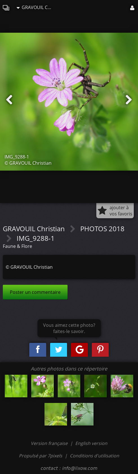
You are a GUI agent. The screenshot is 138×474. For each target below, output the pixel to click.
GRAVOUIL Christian (36, 7)
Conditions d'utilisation (94, 456)
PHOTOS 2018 (102, 228)
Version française (50, 443)
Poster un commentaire (35, 292)
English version (91, 443)
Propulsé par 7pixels (40, 456)
